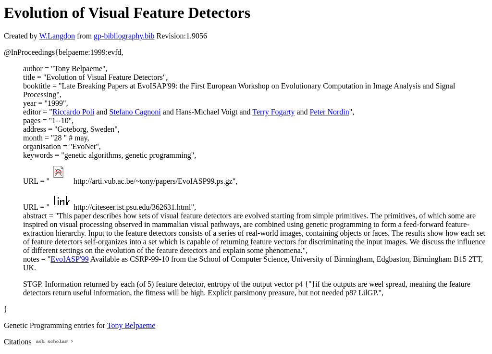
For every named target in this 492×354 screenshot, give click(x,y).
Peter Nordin (329, 112)
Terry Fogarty (273, 112)
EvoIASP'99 (69, 259)
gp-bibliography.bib (124, 36)
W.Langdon (57, 36)
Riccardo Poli (73, 112)
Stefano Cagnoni (135, 112)
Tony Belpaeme (131, 325)
